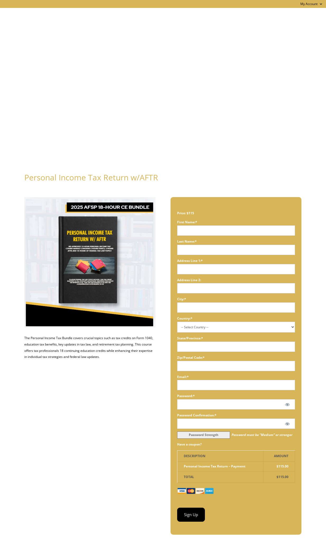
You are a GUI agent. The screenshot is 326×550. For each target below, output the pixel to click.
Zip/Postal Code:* (191, 357)
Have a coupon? (189, 444)
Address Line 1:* (190, 260)
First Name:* (187, 222)
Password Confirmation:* (197, 415)
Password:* (186, 396)
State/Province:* (190, 338)
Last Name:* (187, 241)
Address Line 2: (189, 280)
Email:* (183, 377)
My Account (309, 4)
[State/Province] (236, 347)
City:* (181, 299)
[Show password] (287, 404)
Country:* (184, 318)
